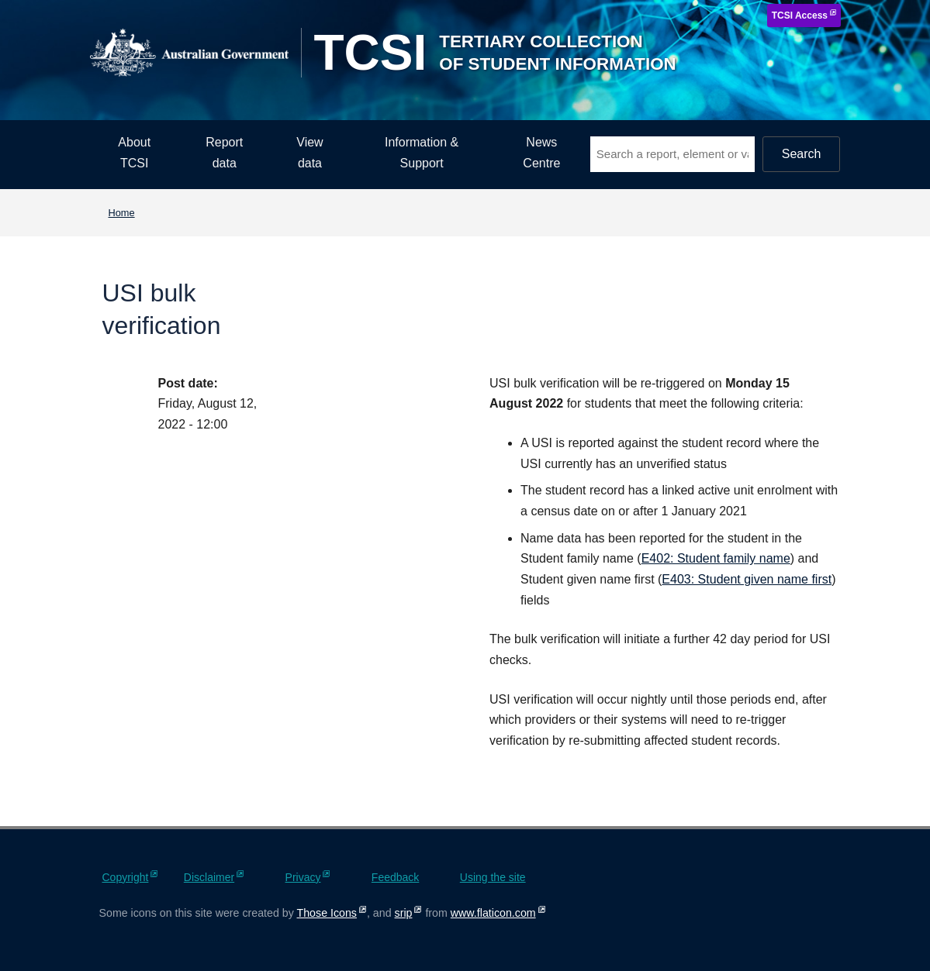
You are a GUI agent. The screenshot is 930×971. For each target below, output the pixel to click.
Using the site (493, 877)
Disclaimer (209, 877)
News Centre (541, 153)
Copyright (125, 877)
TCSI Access (800, 15)
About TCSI (134, 153)
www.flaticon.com (493, 913)
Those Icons (327, 913)
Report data (224, 153)
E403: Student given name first (746, 579)
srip (404, 913)
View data (309, 153)
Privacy (303, 877)
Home (122, 213)
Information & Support (421, 153)
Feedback (395, 877)
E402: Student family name (715, 558)
